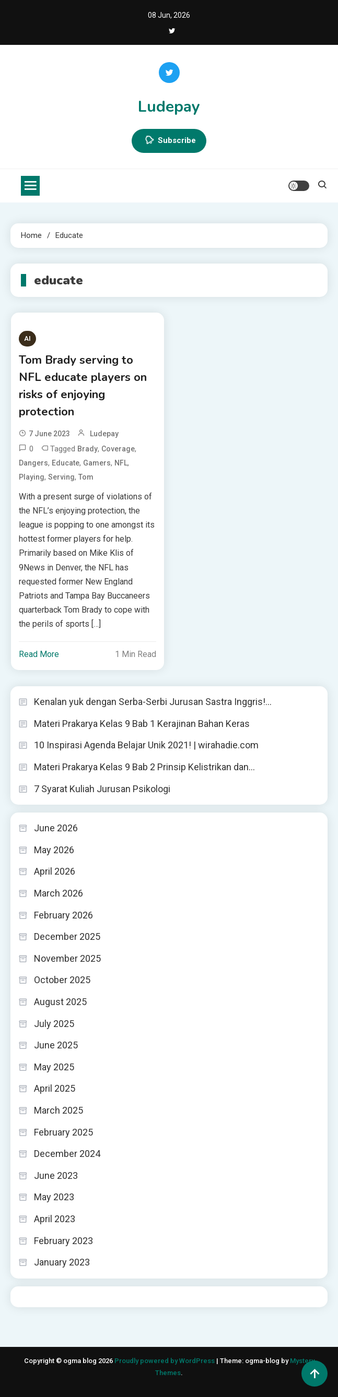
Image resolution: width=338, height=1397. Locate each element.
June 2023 (56, 1175)
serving (61, 477)
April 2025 (54, 1088)
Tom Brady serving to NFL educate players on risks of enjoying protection (83, 386)
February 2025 (63, 1132)
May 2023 (54, 1196)
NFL (120, 463)
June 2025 (56, 1045)
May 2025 (54, 1066)
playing (31, 477)
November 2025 (67, 958)
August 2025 (60, 1001)
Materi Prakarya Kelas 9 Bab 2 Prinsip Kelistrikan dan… (144, 766)
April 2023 (54, 1218)
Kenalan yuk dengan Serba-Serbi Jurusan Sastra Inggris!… (153, 701)
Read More (39, 654)
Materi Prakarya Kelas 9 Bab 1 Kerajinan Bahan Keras (142, 723)
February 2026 (63, 915)
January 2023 (62, 1262)
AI (27, 338)
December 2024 (67, 1153)
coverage (118, 449)
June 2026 (56, 827)
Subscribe (169, 141)
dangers (33, 463)
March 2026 (58, 893)
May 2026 (54, 849)
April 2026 (54, 871)
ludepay (104, 433)
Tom (86, 477)
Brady (87, 449)
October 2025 (62, 979)
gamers (97, 463)
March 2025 (58, 1110)
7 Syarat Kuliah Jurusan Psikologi (102, 788)
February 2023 (63, 1240)
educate (65, 463)
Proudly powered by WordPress (165, 1361)
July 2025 (54, 1023)
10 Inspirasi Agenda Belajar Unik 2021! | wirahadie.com (146, 744)
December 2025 (67, 936)
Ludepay (169, 106)
